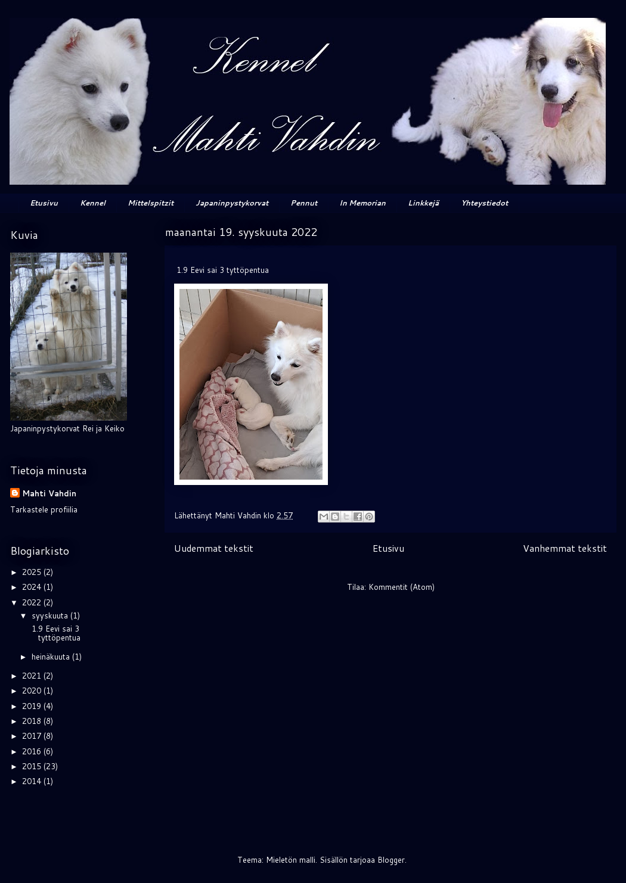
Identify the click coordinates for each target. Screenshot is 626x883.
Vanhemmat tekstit (565, 548)
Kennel (93, 203)
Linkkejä (423, 203)
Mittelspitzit (150, 203)
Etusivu (44, 203)
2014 (33, 781)
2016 (33, 751)
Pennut (303, 203)
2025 (33, 572)
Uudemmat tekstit (213, 548)
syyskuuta (51, 615)
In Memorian (362, 203)
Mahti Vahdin (49, 493)
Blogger (391, 859)
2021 (33, 675)
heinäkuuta (52, 656)
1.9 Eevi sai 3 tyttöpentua (54, 633)
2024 (33, 587)
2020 (33, 690)
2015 (33, 766)
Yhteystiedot (484, 203)
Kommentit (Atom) (401, 587)
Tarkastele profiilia (44, 509)
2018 (33, 721)
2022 (33, 602)
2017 (33, 735)
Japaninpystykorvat (232, 203)
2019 (33, 706)
